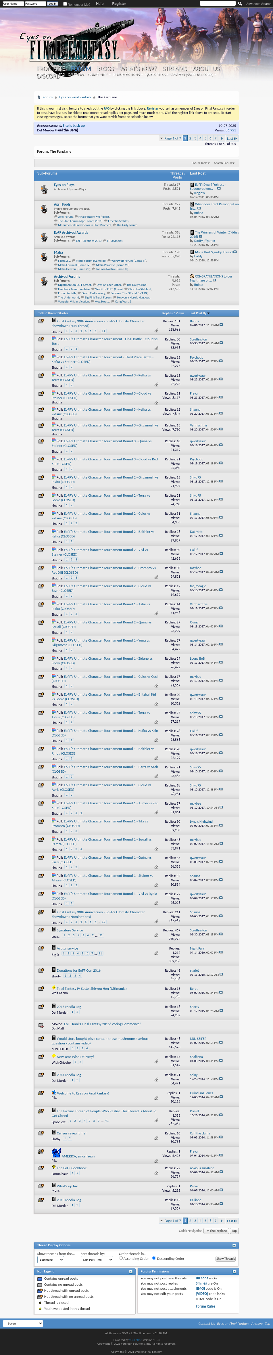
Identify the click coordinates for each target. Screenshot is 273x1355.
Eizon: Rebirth (67, 293)
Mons (56, 1191)
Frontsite (51, 68)
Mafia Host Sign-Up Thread (214, 252)
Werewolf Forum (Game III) (128, 261)
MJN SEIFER (60, 1049)
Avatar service (67, 948)
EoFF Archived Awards (71, 232)
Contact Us (207, 1323)
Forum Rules (205, 1306)
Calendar (76, 74)
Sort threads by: (93, 1253)
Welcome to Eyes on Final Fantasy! (83, 1093)
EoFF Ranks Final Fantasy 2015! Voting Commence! (102, 1024)
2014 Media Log (69, 1075)
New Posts (46, 74)
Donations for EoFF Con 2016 (79, 970)
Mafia (58, 252)
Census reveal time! (72, 1133)
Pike (54, 1098)
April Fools (62, 204)
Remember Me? (77, 4)
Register (119, 4)
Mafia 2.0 (64, 261)
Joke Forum (65, 217)
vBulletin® (135, 1340)
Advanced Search (258, 3)
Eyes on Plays (64, 185)
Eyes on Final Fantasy (75, 97)
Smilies (201, 1283)
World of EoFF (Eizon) (109, 289)
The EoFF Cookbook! (72, 1168)
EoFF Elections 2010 (88, 241)
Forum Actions (126, 74)
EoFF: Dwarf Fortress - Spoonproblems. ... (208, 187)
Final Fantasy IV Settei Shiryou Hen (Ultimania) (92, 988)
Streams (175, 68)
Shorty (56, 976)
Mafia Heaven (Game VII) (74, 269)
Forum (81, 68)
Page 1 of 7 (172, 138)
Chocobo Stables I (139, 289)
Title (41, 313)
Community (97, 74)
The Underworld (68, 297)
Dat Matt (58, 1028)
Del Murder (46, 130)
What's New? (138, 68)
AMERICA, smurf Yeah (78, 1156)
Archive (257, 1323)
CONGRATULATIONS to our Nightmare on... (211, 278)
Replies (167, 313)
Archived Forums (67, 276)
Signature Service (70, 930)
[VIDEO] (202, 1293)
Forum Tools (199, 163)
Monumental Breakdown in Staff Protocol (84, 225)
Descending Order (168, 1258)
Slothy (56, 1139)
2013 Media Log (69, 1200)
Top (234, 1231)
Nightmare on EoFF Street (74, 285)
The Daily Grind (137, 285)
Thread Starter (57, 313)
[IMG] (200, 1288)
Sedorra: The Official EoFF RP (129, 293)
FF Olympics (114, 241)
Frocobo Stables (118, 221)
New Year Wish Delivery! (75, 1056)
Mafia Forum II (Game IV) (74, 265)
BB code (202, 1278)
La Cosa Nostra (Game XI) (112, 269)
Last (232, 138)
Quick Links (155, 74)
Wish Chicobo (61, 1063)
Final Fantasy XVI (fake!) (93, 217)
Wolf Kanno (60, 993)
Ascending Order (134, 1258)
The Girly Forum (127, 225)
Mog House (102, 301)
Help (99, 4)
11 (103, 331)
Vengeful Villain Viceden (73, 301)
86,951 (231, 130)
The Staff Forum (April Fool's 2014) (80, 221)
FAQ (62, 74)
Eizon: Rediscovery (93, 293)
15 (103, 922)
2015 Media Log (69, 1006)
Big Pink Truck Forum (98, 297)
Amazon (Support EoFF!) (192, 74)
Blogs (105, 68)
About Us (206, 68)
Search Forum (223, 163)
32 (101, 935)
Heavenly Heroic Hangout (133, 297)
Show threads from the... (56, 1253)
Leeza (55, 937)
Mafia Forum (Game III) (91, 261)
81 (100, 953)
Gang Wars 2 (123, 301)
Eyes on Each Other (109, 285)
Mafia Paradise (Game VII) (112, 265)
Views (180, 313)
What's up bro (67, 1186)
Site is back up (74, 125)
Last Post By (200, 313)
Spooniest (59, 1122)
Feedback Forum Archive (74, 289)
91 (107, 1121)
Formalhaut (60, 1174)
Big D (55, 955)
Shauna (57, 332)
